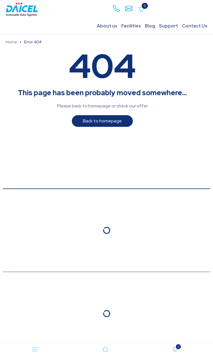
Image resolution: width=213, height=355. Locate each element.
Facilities (131, 26)
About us (107, 26)
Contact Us (194, 26)
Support (168, 26)
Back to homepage (102, 121)
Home (11, 41)
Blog (150, 26)
